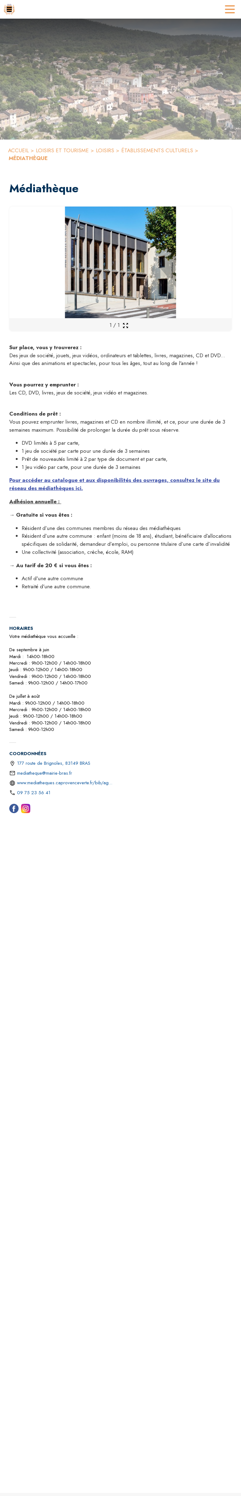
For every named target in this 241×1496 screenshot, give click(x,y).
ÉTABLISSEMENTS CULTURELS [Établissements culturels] (157, 150)
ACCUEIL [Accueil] (18, 150)
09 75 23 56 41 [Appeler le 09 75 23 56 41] (33, 792)
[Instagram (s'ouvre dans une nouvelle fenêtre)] (25, 810)
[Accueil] (9, 9)
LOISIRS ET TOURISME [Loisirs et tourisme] (62, 150)
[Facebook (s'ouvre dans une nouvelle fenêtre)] (14, 810)
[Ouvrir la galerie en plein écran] (125, 325)
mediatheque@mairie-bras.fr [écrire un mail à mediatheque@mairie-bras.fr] (44, 773)
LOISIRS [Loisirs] (105, 150)
